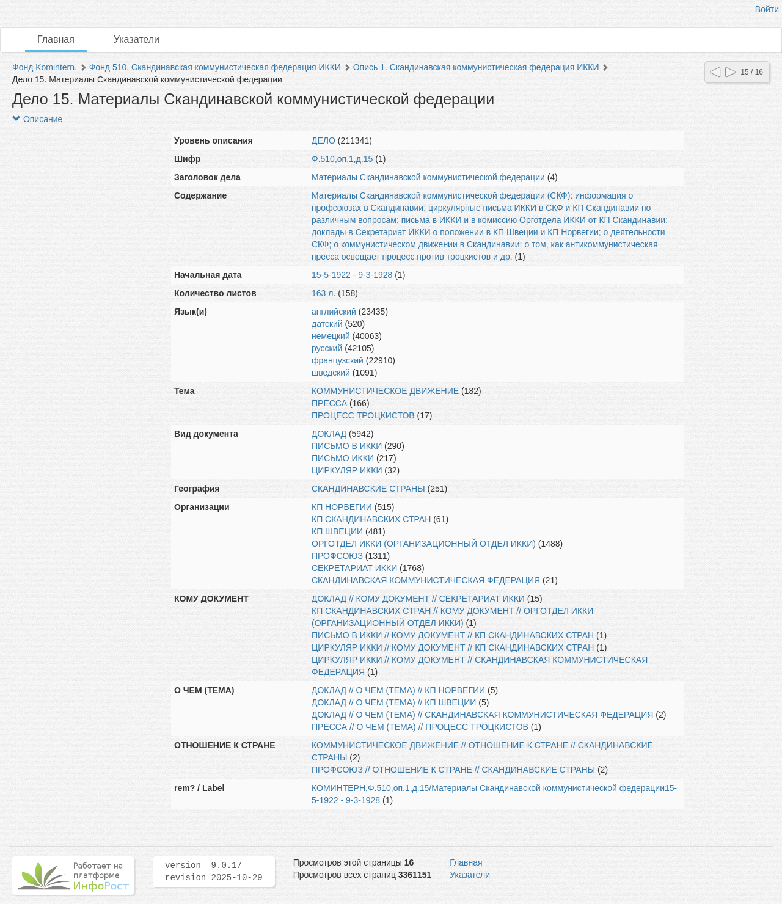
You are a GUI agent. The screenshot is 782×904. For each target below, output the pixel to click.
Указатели (136, 39)
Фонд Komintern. (44, 67)
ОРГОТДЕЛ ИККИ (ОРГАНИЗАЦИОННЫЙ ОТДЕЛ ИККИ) (424, 544)
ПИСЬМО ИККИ (343, 458)
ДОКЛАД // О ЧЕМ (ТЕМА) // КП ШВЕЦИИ (394, 702)
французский (338, 360)
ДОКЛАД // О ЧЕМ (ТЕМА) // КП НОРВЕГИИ (398, 690)
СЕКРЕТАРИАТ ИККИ (354, 568)
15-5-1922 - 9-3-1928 (352, 275)
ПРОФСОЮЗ (337, 556)
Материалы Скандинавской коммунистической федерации (428, 177)
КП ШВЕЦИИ (337, 531)
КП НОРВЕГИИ (342, 507)
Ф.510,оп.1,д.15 (342, 159)
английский (334, 311)
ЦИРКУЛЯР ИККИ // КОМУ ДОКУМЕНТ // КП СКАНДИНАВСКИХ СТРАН (453, 647)
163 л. (323, 293)
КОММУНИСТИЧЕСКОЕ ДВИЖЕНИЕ (385, 391)
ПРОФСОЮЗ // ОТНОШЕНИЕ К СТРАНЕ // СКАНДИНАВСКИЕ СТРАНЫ (453, 770)
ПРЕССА (329, 403)
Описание (37, 119)
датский (327, 324)
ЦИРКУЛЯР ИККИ (347, 470)
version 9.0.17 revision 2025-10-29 (214, 872)
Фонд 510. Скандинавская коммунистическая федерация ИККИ (215, 67)
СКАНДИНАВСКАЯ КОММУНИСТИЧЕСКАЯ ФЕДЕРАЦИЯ (426, 580)
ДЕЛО (323, 140)
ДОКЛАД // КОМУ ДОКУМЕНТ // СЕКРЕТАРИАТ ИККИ (418, 598)
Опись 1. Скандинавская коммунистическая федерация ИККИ (476, 67)
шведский (331, 372)
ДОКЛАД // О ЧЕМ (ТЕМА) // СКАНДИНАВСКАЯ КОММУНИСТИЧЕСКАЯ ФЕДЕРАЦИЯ (482, 715)
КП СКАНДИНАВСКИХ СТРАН (371, 519)
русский (327, 348)
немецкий (331, 336)
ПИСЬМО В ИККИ (347, 446)
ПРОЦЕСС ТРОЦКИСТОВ (363, 415)
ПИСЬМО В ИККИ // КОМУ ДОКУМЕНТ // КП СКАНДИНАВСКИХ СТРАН (453, 635)
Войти (767, 9)
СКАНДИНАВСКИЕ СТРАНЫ (368, 489)
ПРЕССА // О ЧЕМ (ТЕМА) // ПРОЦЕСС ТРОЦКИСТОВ (420, 727)
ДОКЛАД (329, 434)
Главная (56, 39)
